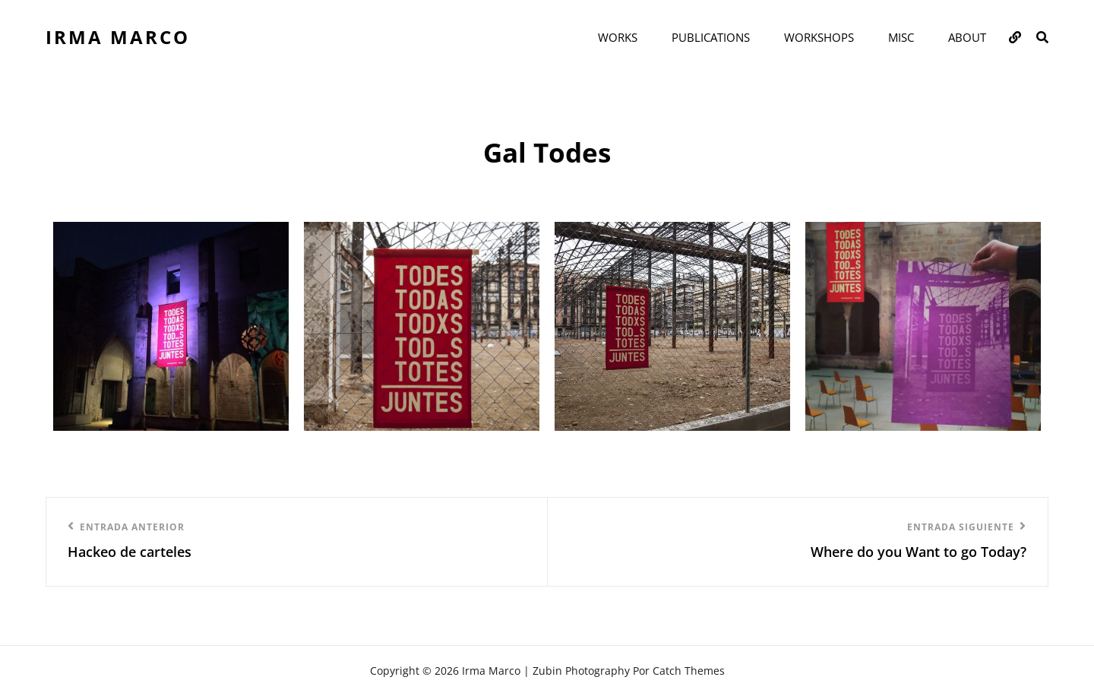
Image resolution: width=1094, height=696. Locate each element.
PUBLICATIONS (711, 37)
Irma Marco (118, 36)
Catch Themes (689, 670)
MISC (901, 37)
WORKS (617, 37)
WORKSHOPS (819, 37)
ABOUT (967, 37)
